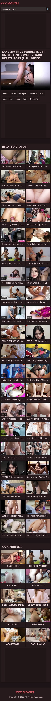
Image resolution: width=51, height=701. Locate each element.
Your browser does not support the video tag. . (25, 76)
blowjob (22, 93)
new (42, 93)
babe (18, 99)
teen (5, 93)
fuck (25, 99)
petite (13, 93)
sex (4, 99)
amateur (33, 93)
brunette (34, 99)
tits (11, 99)
